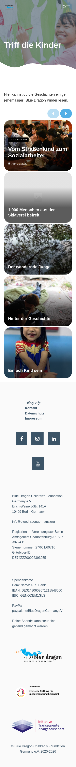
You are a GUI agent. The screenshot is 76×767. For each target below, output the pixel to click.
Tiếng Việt (33, 403)
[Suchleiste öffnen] (64, 7)
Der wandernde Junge (29, 267)
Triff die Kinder (18, 139)
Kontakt (31, 408)
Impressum (33, 418)
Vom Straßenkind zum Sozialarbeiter (37, 152)
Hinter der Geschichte (29, 318)
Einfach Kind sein (25, 370)
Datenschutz (34, 413)
